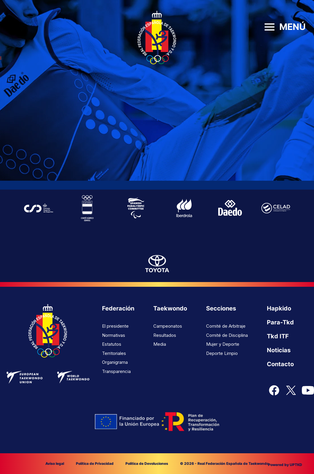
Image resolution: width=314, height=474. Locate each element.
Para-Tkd (280, 322)
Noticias (279, 350)
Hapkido (279, 308)
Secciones (221, 308)
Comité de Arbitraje (226, 326)
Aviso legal (54, 463)
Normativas (113, 335)
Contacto (280, 364)
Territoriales (114, 353)
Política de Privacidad (95, 463)
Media (159, 344)
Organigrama (115, 362)
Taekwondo (170, 308)
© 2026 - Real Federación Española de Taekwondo (224, 463)
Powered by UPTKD (285, 464)
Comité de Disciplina (227, 335)
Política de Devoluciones (146, 463)
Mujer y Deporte (222, 344)
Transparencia (116, 371)
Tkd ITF (278, 336)
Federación (118, 308)
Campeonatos (167, 326)
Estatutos (111, 344)
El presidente (115, 326)
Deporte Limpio (222, 353)
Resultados (164, 335)
